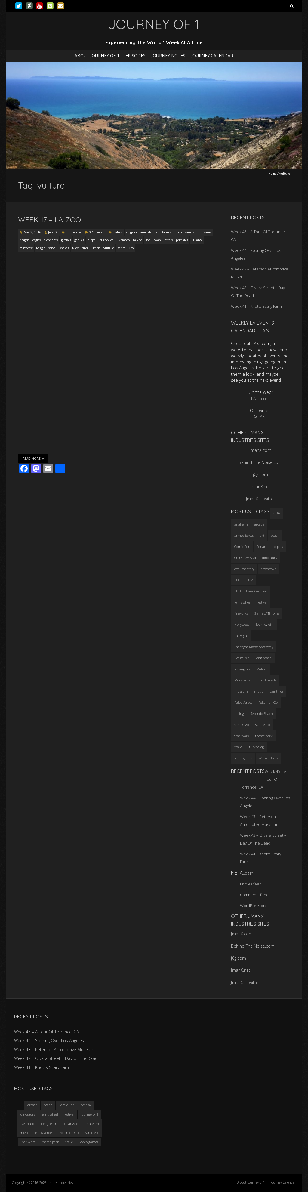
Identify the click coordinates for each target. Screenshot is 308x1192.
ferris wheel (49, 1114)
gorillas (79, 240)
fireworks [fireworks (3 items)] (241, 613)
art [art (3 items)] (262, 535)
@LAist (260, 416)
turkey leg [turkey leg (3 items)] (256, 747)
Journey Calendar (212, 55)
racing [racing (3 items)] (239, 713)
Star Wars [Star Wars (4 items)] (241, 735)
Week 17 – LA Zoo (49, 219)
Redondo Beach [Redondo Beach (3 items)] (261, 713)
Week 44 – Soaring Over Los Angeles (49, 1040)
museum (92, 1123)
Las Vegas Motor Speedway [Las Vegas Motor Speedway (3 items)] (253, 646)
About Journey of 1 (97, 55)
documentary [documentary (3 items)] (244, 569)
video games (89, 1142)
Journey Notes (168, 55)
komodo (124, 240)
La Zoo (137, 240)
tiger (85, 248)
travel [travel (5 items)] (238, 747)
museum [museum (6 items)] (241, 691)
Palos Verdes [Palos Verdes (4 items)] (243, 702)
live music (27, 1123)
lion (148, 240)
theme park (50, 1142)
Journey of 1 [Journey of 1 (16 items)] (265, 624)
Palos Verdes (44, 1132)
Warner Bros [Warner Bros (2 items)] (268, 758)
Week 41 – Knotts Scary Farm (256, 306)
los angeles (71, 1123)
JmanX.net (260, 486)
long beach (49, 1123)
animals (145, 232)
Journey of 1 (107, 240)
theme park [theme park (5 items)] (264, 735)
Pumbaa (197, 240)
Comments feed (254, 894)
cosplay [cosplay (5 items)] (278, 546)
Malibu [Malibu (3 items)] (261, 669)
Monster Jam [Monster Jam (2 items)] (244, 680)
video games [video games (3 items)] (243, 758)
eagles (36, 240)
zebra (121, 248)
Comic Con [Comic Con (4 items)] (242, 546)
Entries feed (251, 884)
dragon (24, 240)
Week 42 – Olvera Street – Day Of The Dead (56, 1058)
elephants (51, 240)
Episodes (135, 55)
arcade (32, 1105)
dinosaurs (204, 232)
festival (69, 1114)
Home (272, 173)
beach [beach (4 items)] (275, 535)
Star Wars (28, 1142)
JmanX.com (260, 450)
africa (119, 232)
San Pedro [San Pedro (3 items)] (262, 724)
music (24, 1132)
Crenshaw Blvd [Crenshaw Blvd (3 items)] (245, 557)
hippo (91, 240)
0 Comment (97, 232)
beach (48, 1105)
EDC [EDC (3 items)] (237, 580)
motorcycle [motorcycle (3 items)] (268, 680)
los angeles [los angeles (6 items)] (242, 669)
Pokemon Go (69, 1132)
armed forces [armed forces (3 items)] (244, 535)
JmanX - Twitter (260, 499)
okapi (158, 240)
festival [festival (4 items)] (262, 602)
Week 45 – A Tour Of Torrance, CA (46, 1032)
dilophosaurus (185, 232)
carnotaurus (163, 232)
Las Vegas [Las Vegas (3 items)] (241, 635)
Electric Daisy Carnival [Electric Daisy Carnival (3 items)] (250, 591)
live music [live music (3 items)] (241, 658)
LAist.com (260, 398)
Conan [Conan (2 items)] (261, 546)
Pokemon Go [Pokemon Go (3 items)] (268, 702)
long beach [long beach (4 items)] (263, 658)
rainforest (26, 248)
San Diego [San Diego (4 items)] (241, 724)
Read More (33, 458)
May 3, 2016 (32, 232)
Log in (248, 873)
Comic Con (67, 1105)
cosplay (86, 1105)
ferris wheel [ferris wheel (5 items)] (242, 602)
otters (169, 240)
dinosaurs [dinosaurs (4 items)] (269, 557)
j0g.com (260, 474)
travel (69, 1142)
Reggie (40, 248)
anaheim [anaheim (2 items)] (241, 524)
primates (182, 240)
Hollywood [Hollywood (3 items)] (242, 624)
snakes (64, 248)
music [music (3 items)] (258, 691)
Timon (95, 248)
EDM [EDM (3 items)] (249, 580)
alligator (131, 232)
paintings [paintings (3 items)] (276, 691)
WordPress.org (253, 905)
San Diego (92, 1132)
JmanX (52, 232)
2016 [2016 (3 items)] (276, 513)
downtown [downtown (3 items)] (268, 569)
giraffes (66, 240)
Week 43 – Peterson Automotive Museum (54, 1049)
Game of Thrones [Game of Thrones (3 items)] (266, 613)
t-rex (75, 248)
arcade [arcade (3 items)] (259, 524)
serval (52, 248)
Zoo (131, 248)
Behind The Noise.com (260, 462)
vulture (108, 248)
